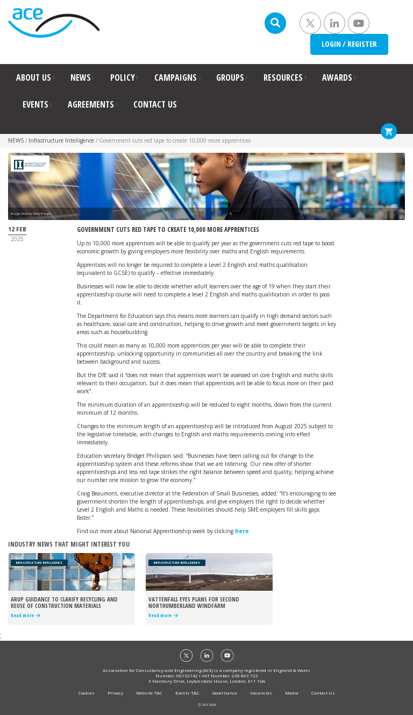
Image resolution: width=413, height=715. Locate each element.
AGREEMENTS (91, 104)
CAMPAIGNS (175, 77)
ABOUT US (33, 77)
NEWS (80, 77)
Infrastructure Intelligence (61, 140)
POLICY (122, 77)
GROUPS (230, 77)
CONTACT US (155, 104)
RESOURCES (283, 77)
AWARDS (337, 77)
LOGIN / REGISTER (349, 44)
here (242, 531)
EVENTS (35, 104)
